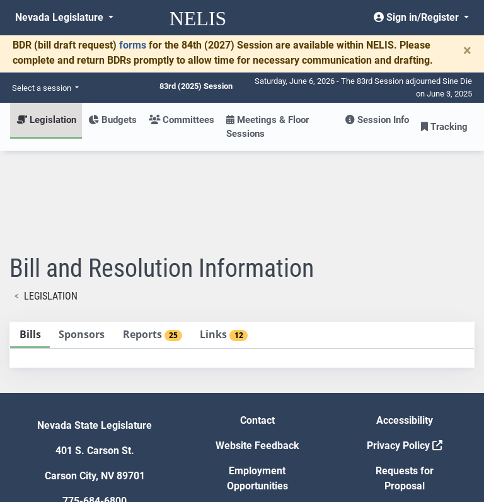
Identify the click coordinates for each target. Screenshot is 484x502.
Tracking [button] (444, 126)
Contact (257, 328)
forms (132, 45)
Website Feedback (257, 353)
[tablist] (242, 252)
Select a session (42, 88)
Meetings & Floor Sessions (267, 126)
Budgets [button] (112, 120)
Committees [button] (181, 120)
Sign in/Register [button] (417, 17)
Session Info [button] (377, 120)
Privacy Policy (404, 353)
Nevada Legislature (60, 17)
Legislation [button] (46, 120)
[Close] (467, 50)
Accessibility (404, 328)
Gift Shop (257, 418)
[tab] (30, 242)
